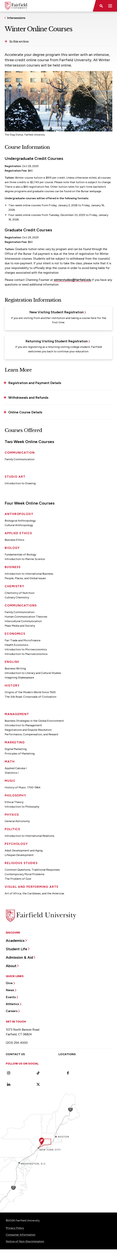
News (10, 990)
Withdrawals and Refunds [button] (28, 397)
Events (11, 997)
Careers (12, 1011)
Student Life (16, 949)
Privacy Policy (15, 1228)
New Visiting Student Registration (56, 312)
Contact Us (15, 1054)
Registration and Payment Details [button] (34, 383)
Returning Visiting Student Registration (56, 341)
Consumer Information (20, 1234)
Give (9, 983)
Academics (15, 940)
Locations (67, 1054)
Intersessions (16, 18)
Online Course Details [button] (25, 412)
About (11, 966)
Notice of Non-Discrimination (25, 1241)
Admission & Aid (19, 957)
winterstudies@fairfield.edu (72, 280)
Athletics (12, 1004)
